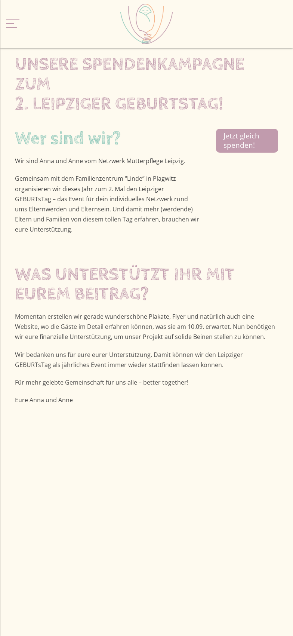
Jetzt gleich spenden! (241, 140)
